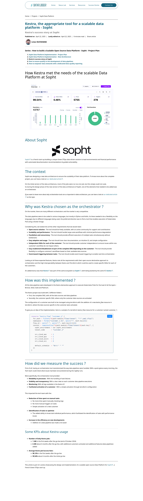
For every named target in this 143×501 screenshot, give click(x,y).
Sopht (27, 159)
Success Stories (93, 5)
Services (72, 5)
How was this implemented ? (50, 280)
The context (35, 171)
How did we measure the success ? (55, 363)
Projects (34, 16)
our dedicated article (54, 179)
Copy (109, 316)
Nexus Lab (62, 5)
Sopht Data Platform (47, 16)
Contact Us (109, 5)
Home (53, 5)
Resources (81, 5)
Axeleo (108, 271)
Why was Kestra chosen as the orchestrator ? (64, 206)
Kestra (45, 271)
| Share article (90, 36)
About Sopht (36, 139)
